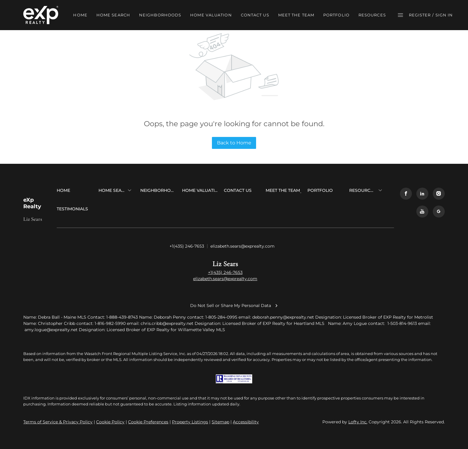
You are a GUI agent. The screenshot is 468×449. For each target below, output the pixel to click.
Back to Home (234, 143)
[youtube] (422, 211)
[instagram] (439, 194)
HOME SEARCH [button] (113, 15)
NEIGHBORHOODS (160, 15)
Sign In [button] (444, 15)
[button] (40, 15)
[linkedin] (422, 194)
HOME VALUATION (211, 15)
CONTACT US (255, 15)
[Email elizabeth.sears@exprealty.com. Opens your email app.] (242, 246)
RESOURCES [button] (372, 15)
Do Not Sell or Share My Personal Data (234, 305)
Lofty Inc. (357, 422)
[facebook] (406, 194)
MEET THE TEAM (296, 15)
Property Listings (190, 422)
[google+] (439, 211)
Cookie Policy (110, 422)
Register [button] (420, 15)
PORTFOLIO (336, 15)
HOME (80, 15)
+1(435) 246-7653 (225, 272)
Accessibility (246, 422)
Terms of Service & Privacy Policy (58, 422)
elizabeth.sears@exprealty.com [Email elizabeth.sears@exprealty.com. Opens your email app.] (225, 278)
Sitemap (220, 422)
